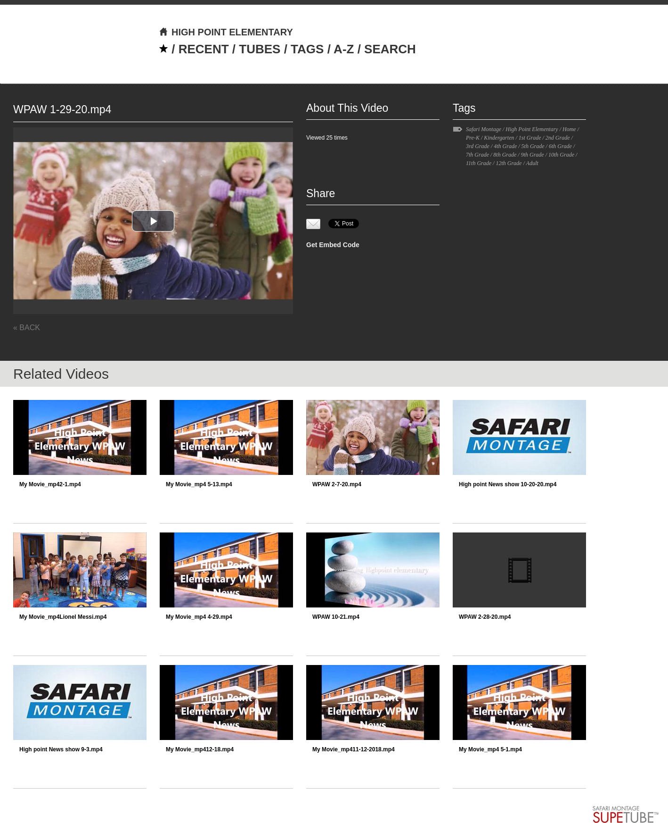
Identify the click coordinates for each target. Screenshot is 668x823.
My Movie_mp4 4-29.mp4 (199, 617)
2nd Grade (558, 137)
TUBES (259, 49)
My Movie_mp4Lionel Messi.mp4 (62, 617)
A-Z (344, 49)
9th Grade (532, 154)
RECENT (204, 49)
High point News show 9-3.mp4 (61, 749)
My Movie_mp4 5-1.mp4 (490, 749)
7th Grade (477, 154)
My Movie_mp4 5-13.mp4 (199, 484)
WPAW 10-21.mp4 (335, 617)
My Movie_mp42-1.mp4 (50, 484)
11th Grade (478, 163)
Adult (532, 163)
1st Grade (530, 137)
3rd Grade (477, 146)
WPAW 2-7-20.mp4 (336, 484)
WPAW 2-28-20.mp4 (485, 617)
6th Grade (560, 146)
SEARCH (390, 49)
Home (569, 129)
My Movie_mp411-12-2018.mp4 (353, 749)
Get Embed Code (332, 245)
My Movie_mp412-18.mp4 (200, 749)
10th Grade (561, 154)
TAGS (307, 49)
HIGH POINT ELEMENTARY (226, 32)
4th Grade (505, 146)
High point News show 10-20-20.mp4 (507, 484)
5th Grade (533, 146)
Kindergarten (499, 137)
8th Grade (504, 154)
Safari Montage (483, 129)
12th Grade (508, 163)
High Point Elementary (531, 129)
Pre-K (473, 137)
